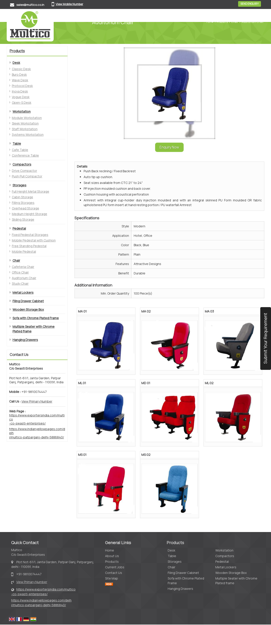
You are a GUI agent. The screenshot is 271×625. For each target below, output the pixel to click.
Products (222, 22)
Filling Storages (23, 202)
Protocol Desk (22, 86)
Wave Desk (20, 80)
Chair (234, 22)
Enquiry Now (169, 147)
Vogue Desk (21, 97)
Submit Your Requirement (265, 338)
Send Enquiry (249, 4)
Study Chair (20, 283)
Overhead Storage (25, 208)
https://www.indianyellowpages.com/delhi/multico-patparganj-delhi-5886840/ (37, 433)
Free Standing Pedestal (29, 246)
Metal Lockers (23, 292)
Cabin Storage (22, 197)
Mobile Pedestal (24, 251)
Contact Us (113, 573)
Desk (16, 62)
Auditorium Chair (24, 278)
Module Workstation (27, 118)
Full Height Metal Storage (30, 191)
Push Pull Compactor (27, 176)
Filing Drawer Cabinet (28, 301)
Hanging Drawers (25, 340)
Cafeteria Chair (23, 267)
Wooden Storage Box (28, 309)
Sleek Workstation (25, 123)
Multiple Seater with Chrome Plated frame (34, 328)
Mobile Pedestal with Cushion (34, 240)
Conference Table (25, 155)
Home (209, 22)
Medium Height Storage (29, 214)
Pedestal (19, 228)
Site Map (111, 578)
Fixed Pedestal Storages (30, 235)
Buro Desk (19, 74)
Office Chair (20, 272)
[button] (69, 4)
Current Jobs (114, 567)
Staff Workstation (25, 129)
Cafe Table (20, 150)
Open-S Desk (21, 102)
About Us (112, 556)
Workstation (22, 111)
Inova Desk (20, 91)
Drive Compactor (24, 170)
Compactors (22, 164)
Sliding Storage (23, 219)
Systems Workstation (28, 134)
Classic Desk (21, 69)
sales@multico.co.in (30, 5)
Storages (19, 185)
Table (17, 143)
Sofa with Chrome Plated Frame (36, 318)
